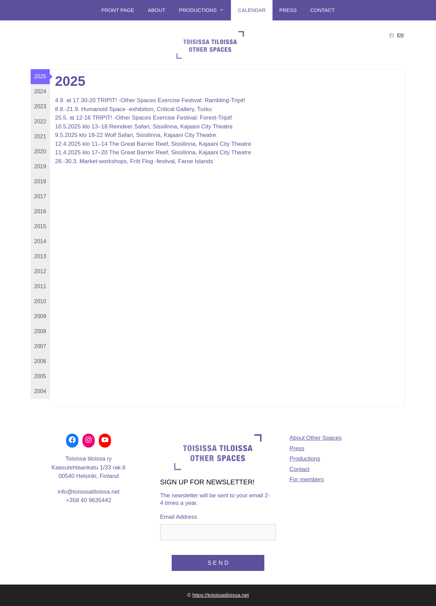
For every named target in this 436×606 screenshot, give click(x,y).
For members (307, 479)
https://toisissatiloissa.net (220, 595)
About (157, 10)
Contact (322, 10)
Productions (205, 10)
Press (288, 10)
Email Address (178, 517)
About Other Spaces (316, 438)
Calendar (252, 10)
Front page (118, 10)
